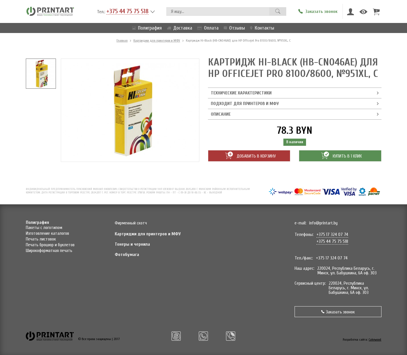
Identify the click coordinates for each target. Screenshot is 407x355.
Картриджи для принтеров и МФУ (156, 40)
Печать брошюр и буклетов (50, 244)
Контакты (261, 28)
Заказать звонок (338, 312)
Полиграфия (146, 28)
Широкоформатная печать (49, 250)
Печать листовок (41, 239)
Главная (122, 40)
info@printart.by (323, 223)
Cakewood (375, 339)
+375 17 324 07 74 (332, 234)
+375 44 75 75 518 (127, 11)
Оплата (207, 28)
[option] (41, 74)
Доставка (178, 28)
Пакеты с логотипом (44, 227)
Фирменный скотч (131, 223)
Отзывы (233, 28)
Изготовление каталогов (47, 233)
